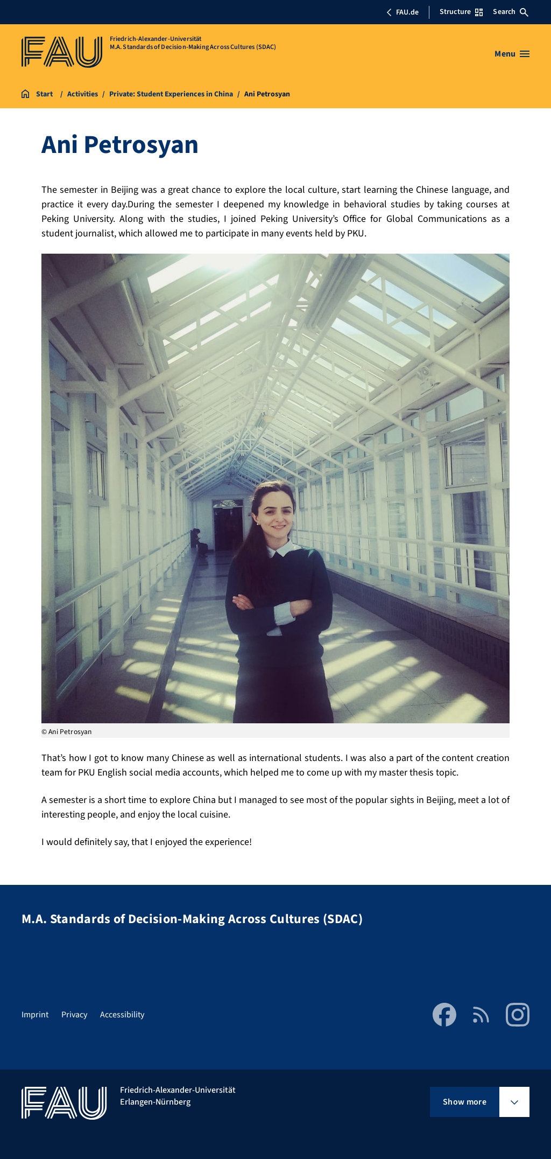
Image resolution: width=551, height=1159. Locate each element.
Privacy (74, 1015)
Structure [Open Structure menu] (461, 11)
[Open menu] (512, 54)
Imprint (35, 1015)
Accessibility (122, 1015)
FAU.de (402, 12)
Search (510, 11)
